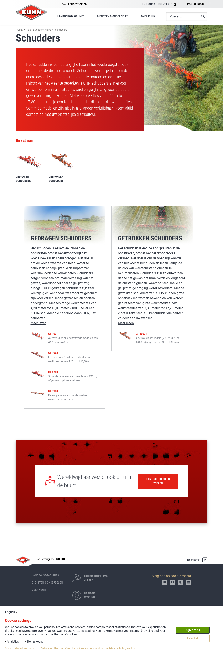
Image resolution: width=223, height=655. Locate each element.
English (11, 612)
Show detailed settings (19, 648)
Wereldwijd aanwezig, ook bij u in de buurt (94, 481)
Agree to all (193, 630)
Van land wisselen (74, 4)
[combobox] (194, 4)
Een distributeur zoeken (158, 481)
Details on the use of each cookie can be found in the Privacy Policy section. (89, 648)
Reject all (192, 638)
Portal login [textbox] (195, 4)
